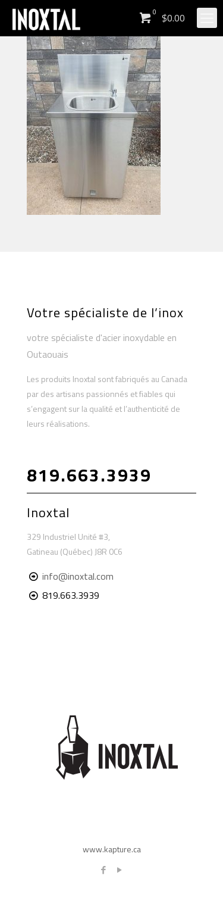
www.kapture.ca (112, 849)
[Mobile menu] (207, 18)
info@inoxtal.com (78, 576)
